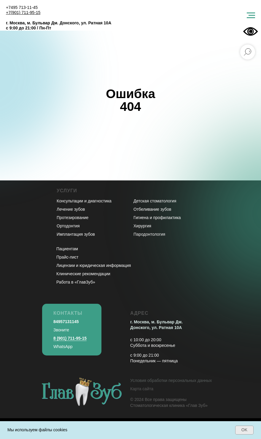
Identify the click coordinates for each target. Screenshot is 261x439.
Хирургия (142, 226)
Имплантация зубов (76, 234)
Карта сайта (141, 388)
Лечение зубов (71, 209)
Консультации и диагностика (84, 201)
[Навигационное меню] (251, 15)
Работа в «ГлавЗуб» (75, 282)
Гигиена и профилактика (157, 217)
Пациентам (67, 248)
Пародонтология (149, 234)
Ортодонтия (68, 226)
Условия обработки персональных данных (171, 380)
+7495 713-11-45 (22, 7)
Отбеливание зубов (152, 209)
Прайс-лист (67, 257)
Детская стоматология (154, 201)
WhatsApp (63, 346)
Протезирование (72, 217)
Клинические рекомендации (83, 273)
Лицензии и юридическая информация (93, 265)
